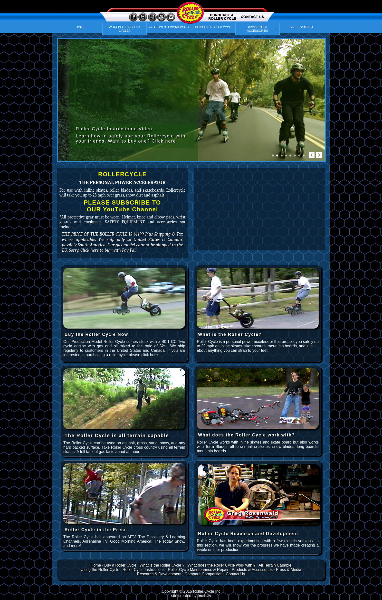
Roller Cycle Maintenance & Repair (198, 570)
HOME (80, 27)
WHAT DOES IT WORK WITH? (169, 27)
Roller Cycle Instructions (144, 570)
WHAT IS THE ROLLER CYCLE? (124, 29)
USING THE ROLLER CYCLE (213, 27)
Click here (164, 141)
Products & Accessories (252, 570)
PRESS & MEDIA (301, 27)
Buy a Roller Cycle (120, 565)
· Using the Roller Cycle (98, 570)
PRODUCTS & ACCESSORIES (257, 29)
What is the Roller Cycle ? (162, 565)
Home (96, 565)
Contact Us (236, 574)
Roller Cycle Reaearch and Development (248, 533)
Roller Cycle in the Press (96, 529)
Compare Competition (204, 574)
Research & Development (159, 574)
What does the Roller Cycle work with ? (221, 565)
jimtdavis (204, 596)
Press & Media (288, 570)
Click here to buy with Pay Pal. (108, 250)
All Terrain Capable (274, 565)
